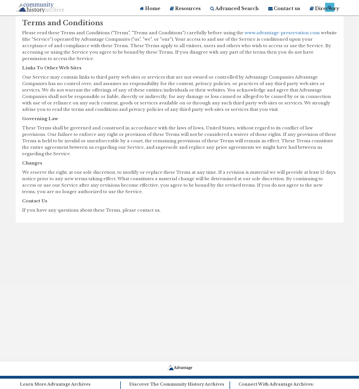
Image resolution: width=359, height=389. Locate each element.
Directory (324, 8)
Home (150, 8)
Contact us (284, 8)
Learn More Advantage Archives (55, 384)
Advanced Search (234, 8)
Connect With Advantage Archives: (276, 384)
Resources (185, 8)
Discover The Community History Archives (176, 384)
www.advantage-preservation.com (282, 32)
